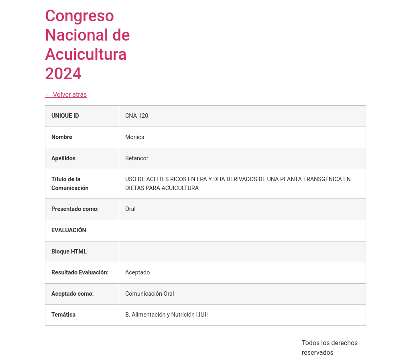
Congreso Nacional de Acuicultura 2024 (87, 44)
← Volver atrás (66, 94)
